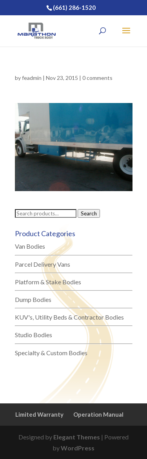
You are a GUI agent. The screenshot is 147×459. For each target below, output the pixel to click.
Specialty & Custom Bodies (51, 352)
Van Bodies (30, 246)
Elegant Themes (76, 437)
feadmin (32, 77)
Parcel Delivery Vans (42, 264)
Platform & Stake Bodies (48, 282)
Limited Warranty (39, 414)
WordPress (77, 448)
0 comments (97, 77)
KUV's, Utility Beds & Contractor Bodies (69, 317)
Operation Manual (98, 414)
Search (89, 213)
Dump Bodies (33, 299)
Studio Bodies (33, 334)
